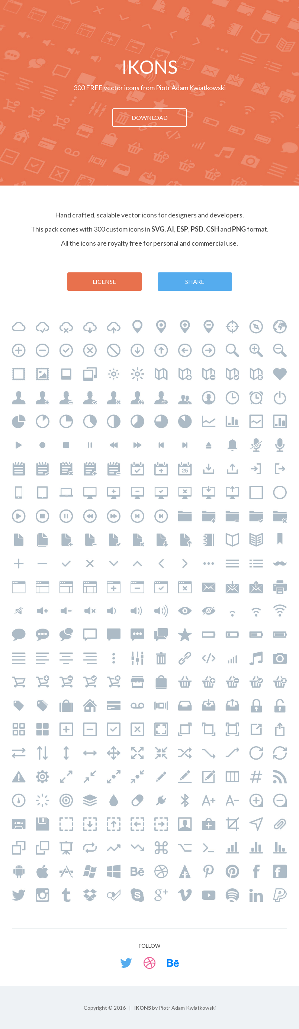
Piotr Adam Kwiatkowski (191, 87)
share (194, 281)
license (104, 281)
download (150, 117)
